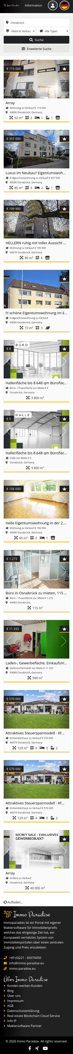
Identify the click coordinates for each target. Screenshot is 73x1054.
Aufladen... (13, 902)
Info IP (10, 1021)
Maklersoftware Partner (23, 1026)
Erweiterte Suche (36, 49)
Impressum (14, 1001)
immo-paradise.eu (22, 968)
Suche (36, 40)
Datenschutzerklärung (21, 1011)
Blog (9, 991)
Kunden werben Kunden (23, 986)
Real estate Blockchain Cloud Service (32, 1016)
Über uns (12, 996)
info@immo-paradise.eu (26, 963)
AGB (8, 1006)
